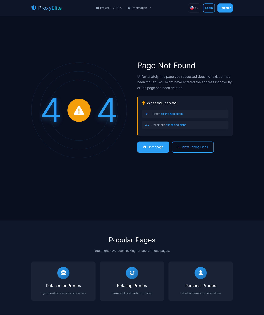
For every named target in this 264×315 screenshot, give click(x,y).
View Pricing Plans (193, 147)
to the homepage (172, 113)
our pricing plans (176, 125)
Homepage (153, 147)
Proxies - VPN (109, 8)
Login (209, 7)
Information (139, 8)
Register (225, 7)
